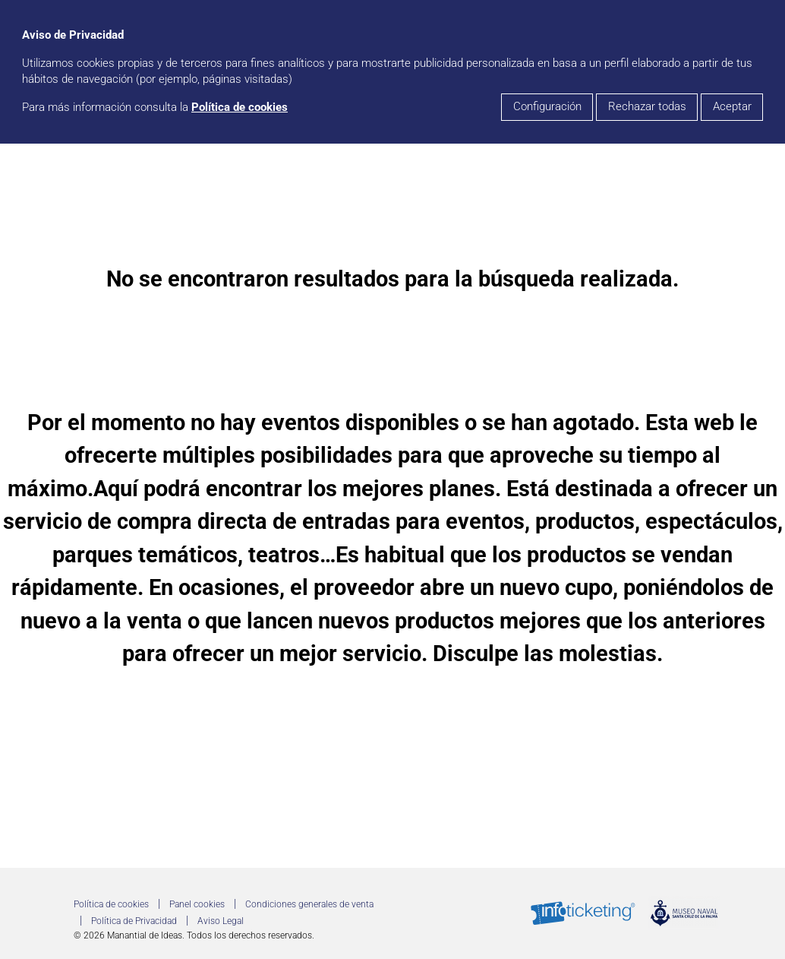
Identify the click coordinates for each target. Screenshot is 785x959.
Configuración (547, 106)
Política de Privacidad (134, 921)
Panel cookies (197, 904)
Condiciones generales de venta (309, 904)
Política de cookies (239, 107)
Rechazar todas (647, 106)
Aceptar (732, 106)
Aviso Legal (220, 921)
